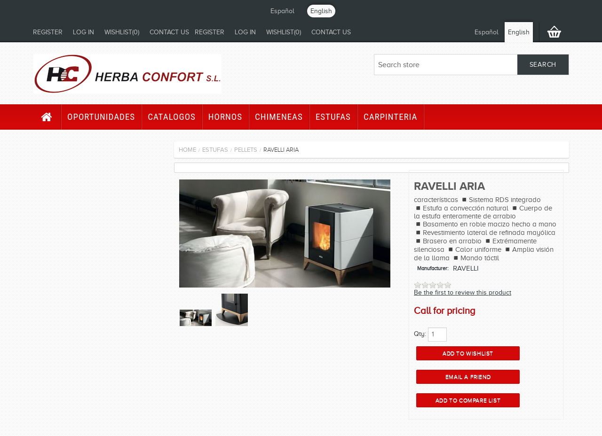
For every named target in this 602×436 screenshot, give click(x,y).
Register (48, 32)
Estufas (333, 116)
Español (282, 11)
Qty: (420, 333)
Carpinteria (391, 116)
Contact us (169, 32)
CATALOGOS (172, 116)
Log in (83, 32)
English (321, 11)
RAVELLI (466, 268)
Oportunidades (101, 116)
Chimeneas (279, 116)
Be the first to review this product (462, 292)
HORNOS (225, 116)
